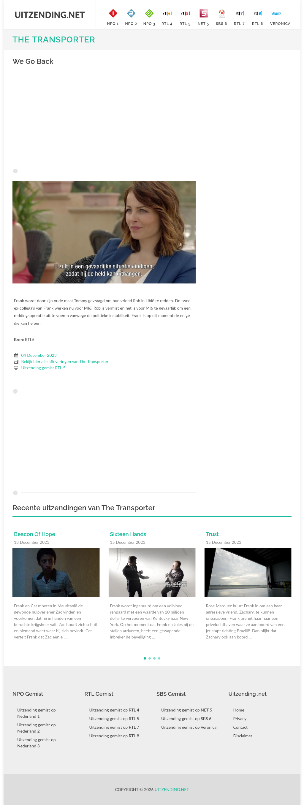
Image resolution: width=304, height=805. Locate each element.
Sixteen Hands (128, 534)
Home (238, 709)
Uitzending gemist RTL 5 (43, 367)
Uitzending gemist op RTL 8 (114, 735)
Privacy (240, 718)
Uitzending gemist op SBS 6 (186, 718)
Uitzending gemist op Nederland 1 (36, 713)
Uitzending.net (172, 789)
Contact (240, 727)
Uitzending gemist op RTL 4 (114, 709)
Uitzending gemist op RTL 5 (114, 718)
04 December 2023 (39, 355)
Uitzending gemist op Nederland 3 (36, 742)
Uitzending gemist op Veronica (188, 727)
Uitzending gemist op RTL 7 (114, 727)
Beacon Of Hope (34, 534)
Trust (212, 534)
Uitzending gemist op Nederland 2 (36, 727)
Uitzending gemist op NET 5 (186, 709)
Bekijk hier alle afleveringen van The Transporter (64, 361)
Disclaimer (242, 735)
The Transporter (53, 40)
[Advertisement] (104, 120)
